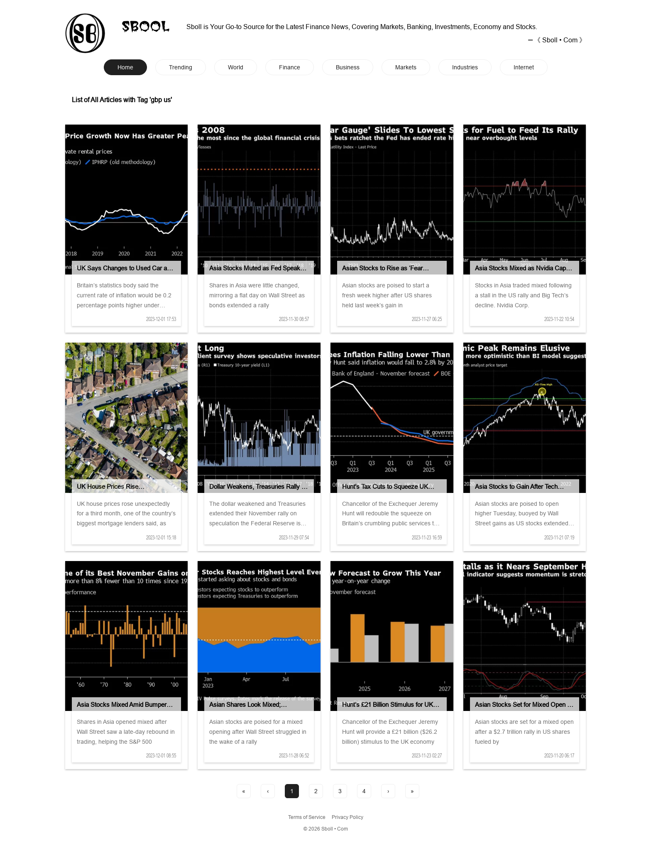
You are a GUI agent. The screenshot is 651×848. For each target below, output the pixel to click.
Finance (289, 67)
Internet (524, 67)
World (235, 67)
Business (348, 67)
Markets (405, 67)
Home (125, 67)
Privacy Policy (347, 817)
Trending (180, 67)
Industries (465, 67)
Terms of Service (307, 817)
